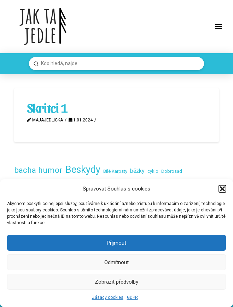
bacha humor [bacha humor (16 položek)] (38, 170)
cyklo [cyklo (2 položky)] (152, 171)
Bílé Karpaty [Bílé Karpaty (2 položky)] (115, 171)
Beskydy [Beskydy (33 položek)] (82, 169)
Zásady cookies (107, 297)
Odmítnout (116, 262)
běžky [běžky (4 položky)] (137, 170)
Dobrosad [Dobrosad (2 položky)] (171, 171)
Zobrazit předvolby (116, 282)
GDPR (132, 297)
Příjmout (116, 243)
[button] (222, 188)
